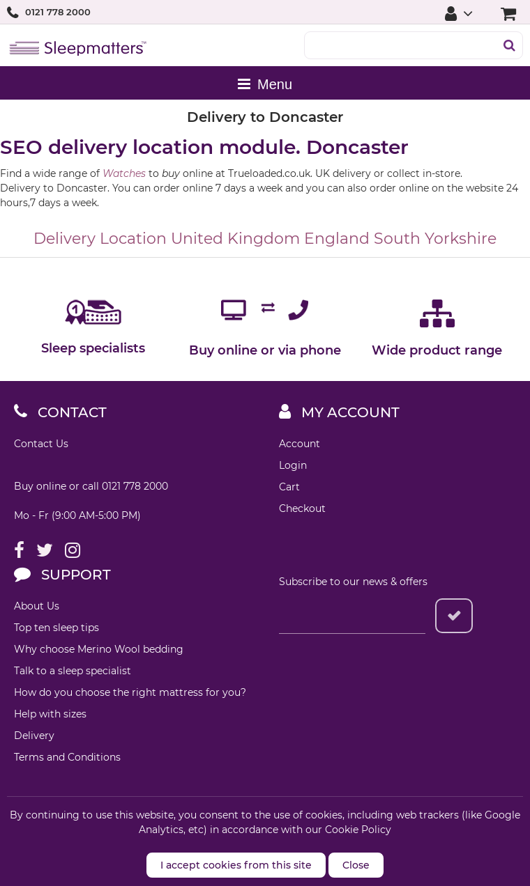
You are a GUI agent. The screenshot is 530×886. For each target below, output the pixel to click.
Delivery (34, 735)
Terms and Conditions (67, 757)
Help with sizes (50, 714)
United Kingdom (235, 238)
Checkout (302, 508)
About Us (36, 606)
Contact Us (41, 443)
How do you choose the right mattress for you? (130, 692)
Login (293, 465)
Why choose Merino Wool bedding (98, 649)
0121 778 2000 (58, 11)
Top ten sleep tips (56, 627)
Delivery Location (100, 238)
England (337, 238)
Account (299, 443)
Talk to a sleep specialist (72, 670)
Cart (289, 487)
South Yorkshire (435, 238)
